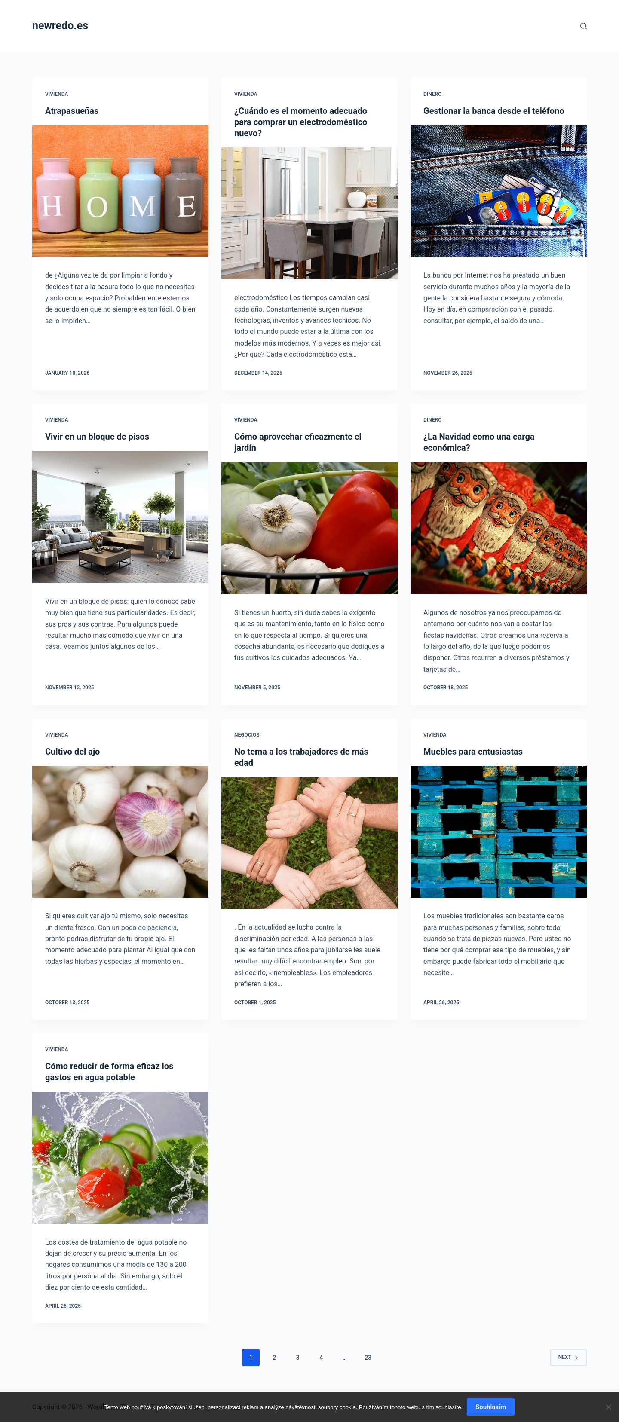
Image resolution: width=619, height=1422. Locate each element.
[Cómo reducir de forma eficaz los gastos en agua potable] (120, 1158)
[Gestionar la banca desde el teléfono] (499, 191)
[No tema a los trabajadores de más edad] (309, 843)
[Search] (583, 26)
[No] (608, 1407)
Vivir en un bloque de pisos (97, 436)
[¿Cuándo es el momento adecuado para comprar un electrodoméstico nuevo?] (309, 213)
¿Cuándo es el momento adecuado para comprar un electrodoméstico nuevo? (300, 122)
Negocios (247, 735)
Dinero (432, 94)
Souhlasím (490, 1407)
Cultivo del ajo (72, 751)
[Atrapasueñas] (120, 191)
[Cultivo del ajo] (120, 832)
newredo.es (60, 25)
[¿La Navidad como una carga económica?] (499, 528)
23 (368, 1357)
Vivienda (56, 94)
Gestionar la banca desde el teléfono (493, 111)
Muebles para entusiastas (473, 751)
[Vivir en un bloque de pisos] (120, 517)
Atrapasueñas (71, 111)
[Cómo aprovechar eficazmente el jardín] (309, 528)
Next (568, 1357)
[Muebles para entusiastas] (499, 832)
